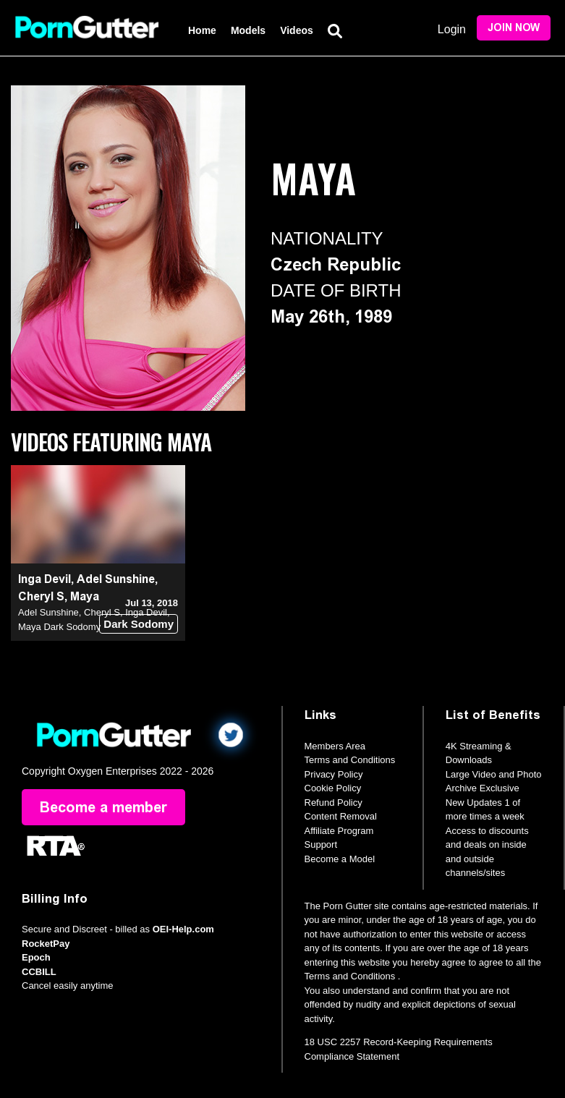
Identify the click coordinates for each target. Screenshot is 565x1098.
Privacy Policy (334, 774)
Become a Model (340, 859)
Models (248, 30)
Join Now (514, 28)
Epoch (36, 957)
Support (321, 844)
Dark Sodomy (138, 624)
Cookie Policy (333, 788)
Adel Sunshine (116, 579)
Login (452, 29)
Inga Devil (44, 579)
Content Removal (341, 816)
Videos (296, 30)
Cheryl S (41, 596)
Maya (84, 596)
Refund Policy (333, 802)
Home (202, 30)
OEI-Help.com (183, 929)
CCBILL (39, 971)
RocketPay (45, 943)
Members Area (335, 746)
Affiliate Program (339, 830)
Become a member (103, 807)
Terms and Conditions (350, 759)
